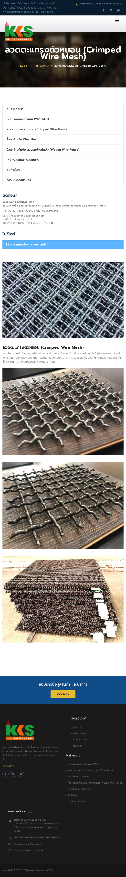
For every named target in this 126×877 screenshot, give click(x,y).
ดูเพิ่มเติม (7, 765)
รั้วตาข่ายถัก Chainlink (22, 139)
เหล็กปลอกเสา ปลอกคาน (23, 159)
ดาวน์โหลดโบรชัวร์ (19, 180)
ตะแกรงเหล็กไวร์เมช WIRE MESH (28, 119)
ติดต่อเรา (63, 694)
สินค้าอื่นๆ (13, 170)
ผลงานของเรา (80, 733)
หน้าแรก (24, 66)
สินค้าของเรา (41, 66)
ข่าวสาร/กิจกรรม (81, 739)
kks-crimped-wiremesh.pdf (26, 244)
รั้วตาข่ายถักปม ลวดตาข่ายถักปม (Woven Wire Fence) (43, 149)
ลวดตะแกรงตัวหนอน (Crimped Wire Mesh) (37, 129)
